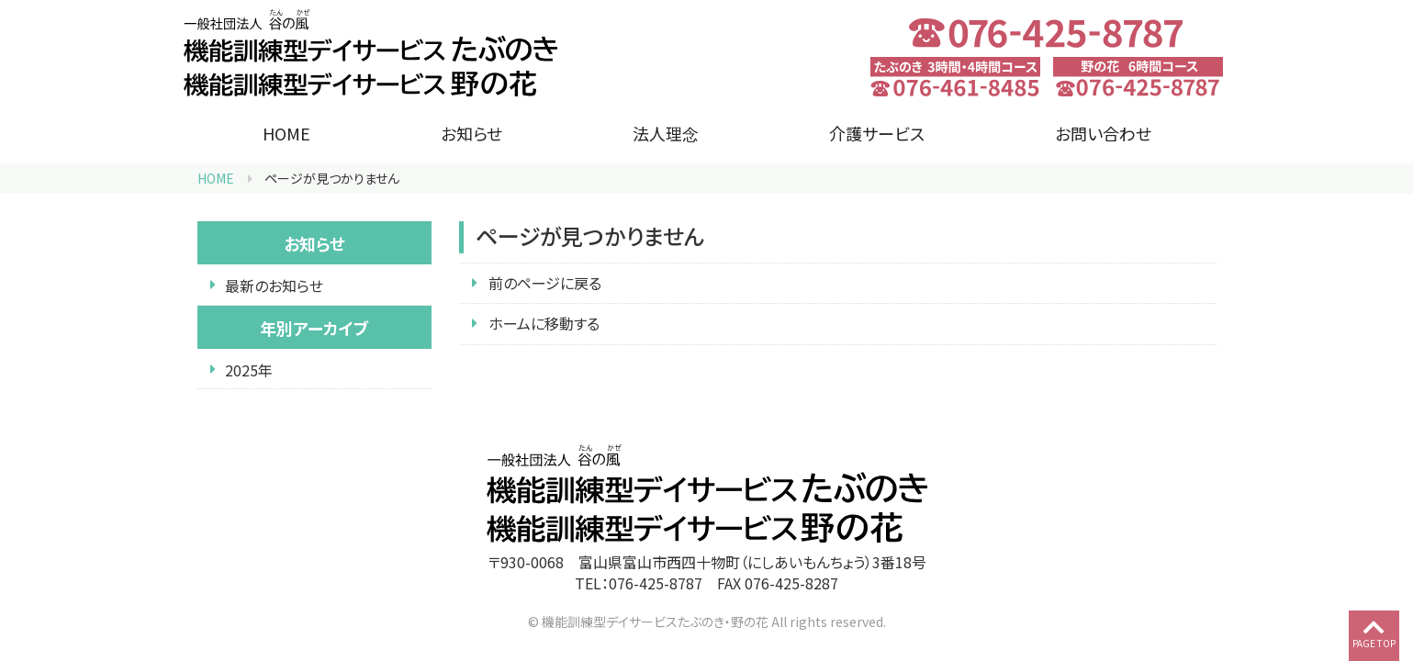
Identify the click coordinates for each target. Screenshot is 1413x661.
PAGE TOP (1374, 632)
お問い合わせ (1103, 133)
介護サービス (877, 133)
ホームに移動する (544, 323)
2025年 (249, 370)
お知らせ (471, 133)
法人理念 (666, 133)
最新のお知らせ (274, 285)
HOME (286, 133)
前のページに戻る (544, 283)
